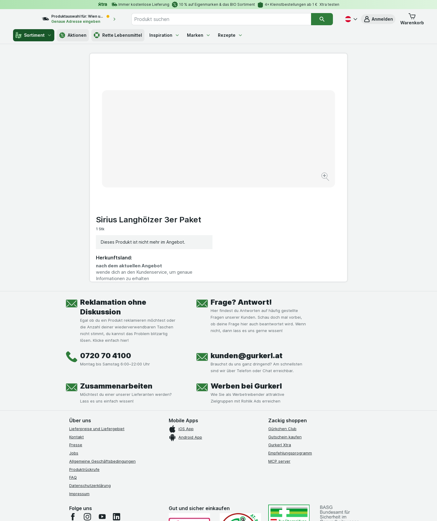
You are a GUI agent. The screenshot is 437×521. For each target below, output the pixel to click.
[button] (378, 19)
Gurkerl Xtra (279, 343)
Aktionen (72, 35)
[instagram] (87, 415)
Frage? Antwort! (241, 200)
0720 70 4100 (105, 254)
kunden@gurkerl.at (247, 254)
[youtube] (102, 415)
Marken (199, 35)
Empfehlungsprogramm (290, 351)
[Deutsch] (350, 19)
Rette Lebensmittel (118, 35)
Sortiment (33, 35)
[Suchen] (322, 19)
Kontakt (76, 335)
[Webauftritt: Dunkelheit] (246, 509)
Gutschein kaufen (285, 335)
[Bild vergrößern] (197, 158)
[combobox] (227, 19)
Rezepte (230, 35)
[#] (289, 420)
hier (171, 469)
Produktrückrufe (84, 367)
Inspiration (164, 35)
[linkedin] (116, 415)
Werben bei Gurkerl (246, 284)
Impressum (79, 392)
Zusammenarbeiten (116, 284)
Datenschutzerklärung (90, 384)
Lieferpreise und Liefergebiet (96, 327)
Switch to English (230, 484)
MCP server (279, 359)
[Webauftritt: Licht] (215, 509)
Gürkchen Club (282, 327)
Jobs (73, 351)
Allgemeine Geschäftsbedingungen (102, 359)
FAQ (73, 376)
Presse (75, 343)
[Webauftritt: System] (188, 509)
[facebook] (72, 415)
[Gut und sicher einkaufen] (240, 430)
